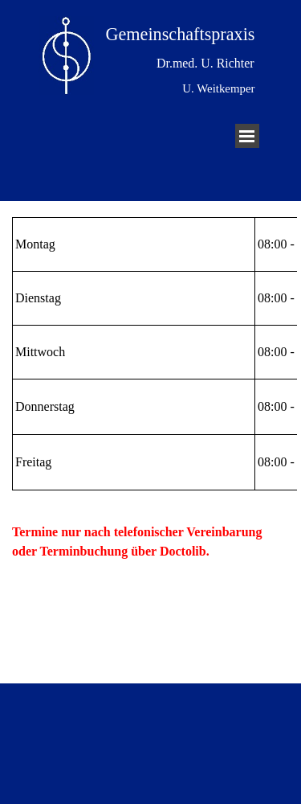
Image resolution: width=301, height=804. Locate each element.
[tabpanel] (150, 353)
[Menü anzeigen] (247, 136)
